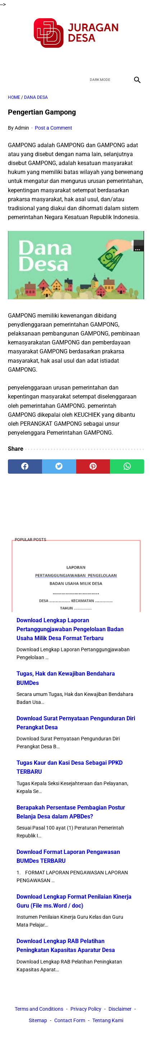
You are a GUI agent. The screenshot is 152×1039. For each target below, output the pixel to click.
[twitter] (67, 61)
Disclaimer (120, 1009)
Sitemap (38, 1020)
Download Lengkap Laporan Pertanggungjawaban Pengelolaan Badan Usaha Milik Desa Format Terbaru (70, 629)
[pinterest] (93, 466)
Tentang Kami (107, 1020)
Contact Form (69, 1020)
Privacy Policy (85, 1009)
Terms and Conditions (39, 1009)
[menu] (12, 79)
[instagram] (101, 61)
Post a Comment (53, 128)
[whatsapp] (127, 466)
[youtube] (84, 61)
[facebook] (51, 61)
